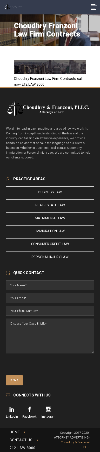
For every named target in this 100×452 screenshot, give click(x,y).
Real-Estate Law (50, 205)
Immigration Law (50, 231)
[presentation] (42, 365)
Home (15, 432)
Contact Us (21, 440)
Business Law (50, 192)
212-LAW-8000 (22, 448)
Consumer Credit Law (50, 244)
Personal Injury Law (50, 257)
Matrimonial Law (50, 218)
